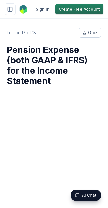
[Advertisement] (54, 149)
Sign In (43, 9)
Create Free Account (79, 9)
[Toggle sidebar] (10, 9)
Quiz (89, 32)
